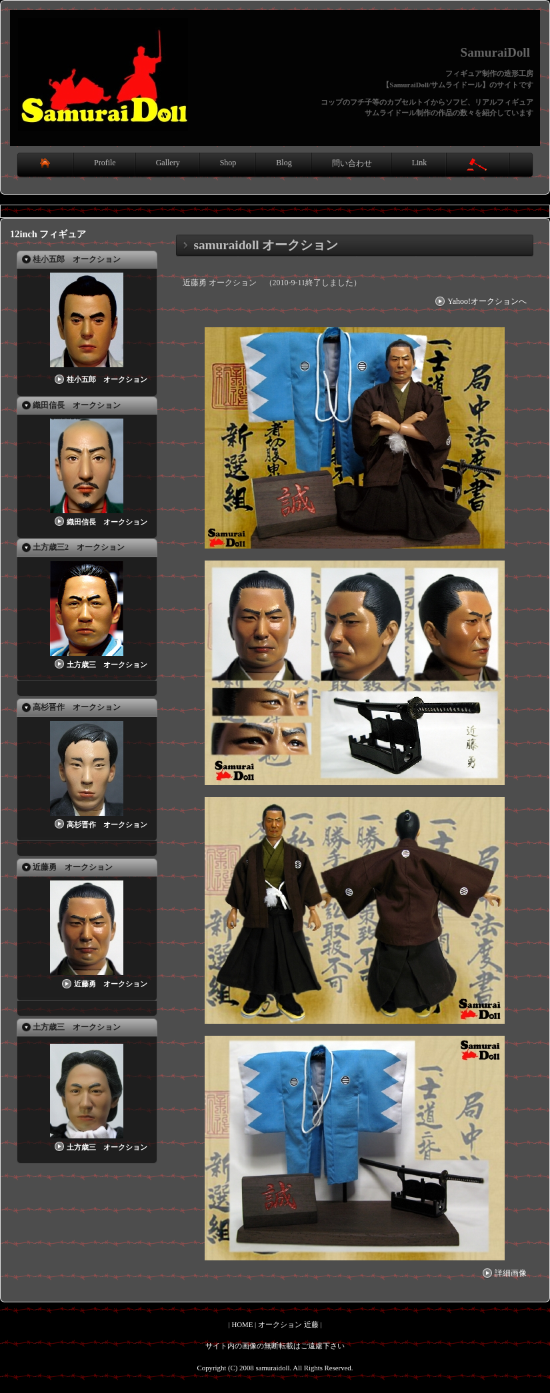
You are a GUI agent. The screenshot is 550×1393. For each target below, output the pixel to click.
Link (419, 162)
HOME (242, 1324)
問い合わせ (352, 163)
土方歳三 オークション (99, 665)
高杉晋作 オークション (99, 824)
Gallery (168, 162)
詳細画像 (503, 1273)
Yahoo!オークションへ (480, 301)
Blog (283, 162)
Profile (105, 162)
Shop (228, 162)
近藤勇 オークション (103, 984)
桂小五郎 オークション (99, 379)
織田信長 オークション (99, 522)
